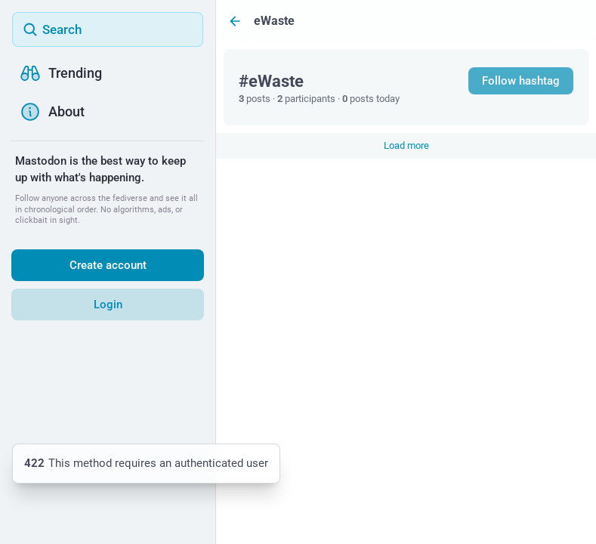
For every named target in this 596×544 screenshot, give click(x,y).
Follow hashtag (521, 81)
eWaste (274, 21)
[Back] (235, 21)
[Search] (107, 29)
